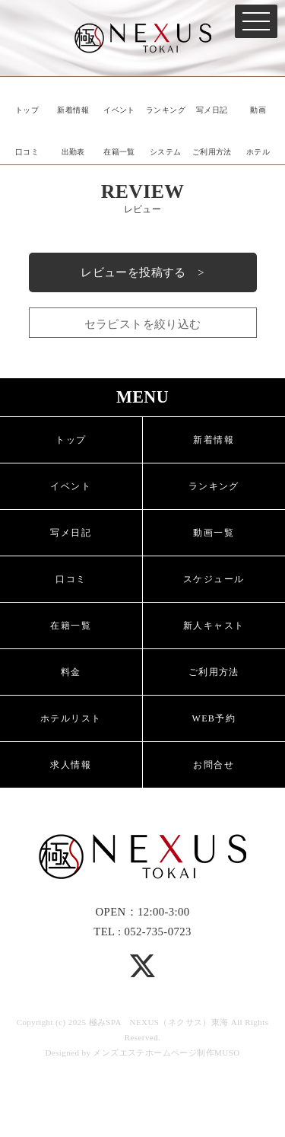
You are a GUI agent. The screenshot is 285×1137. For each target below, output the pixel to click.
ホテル (258, 152)
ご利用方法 (212, 152)
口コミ (27, 152)
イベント (119, 110)
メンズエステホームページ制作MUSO (166, 1052)
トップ (27, 110)
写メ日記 (212, 110)
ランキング (165, 110)
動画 (258, 110)
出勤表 (73, 152)
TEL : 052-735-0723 (142, 931)
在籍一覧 (119, 152)
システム (166, 152)
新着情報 (73, 110)
